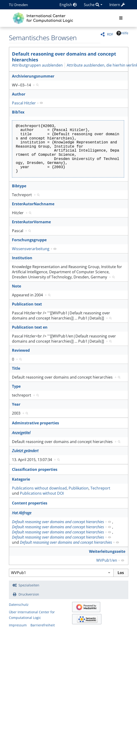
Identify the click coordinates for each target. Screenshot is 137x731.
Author (18, 94)
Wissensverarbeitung (30, 248)
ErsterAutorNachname (33, 203)
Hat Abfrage (21, 512)
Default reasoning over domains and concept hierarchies (64, 57)
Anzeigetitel (21, 432)
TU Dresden (18, 4)
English (68, 4)
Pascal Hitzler (24, 103)
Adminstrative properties (35, 423)
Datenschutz (19, 604)
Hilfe (122, 33)
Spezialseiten (29, 585)
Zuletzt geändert (25, 450)
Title (16, 368)
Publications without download (39, 488)
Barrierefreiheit (42, 625)
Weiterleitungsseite (107, 551)
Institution (22, 257)
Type (16, 386)
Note (16, 286)
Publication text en (30, 327)
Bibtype (19, 185)
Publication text (27, 304)
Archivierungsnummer (33, 76)
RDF (110, 34)
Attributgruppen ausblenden (37, 65)
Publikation (79, 488)
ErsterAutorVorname (31, 221)
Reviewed (21, 350)
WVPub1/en (106, 560)
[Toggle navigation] (121, 18)
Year (16, 404)
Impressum (18, 625)
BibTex (18, 112)
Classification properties (34, 469)
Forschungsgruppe (29, 239)
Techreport (100, 488)
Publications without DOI (42, 493)
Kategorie (21, 479)
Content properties (29, 503)
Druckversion (29, 594)
